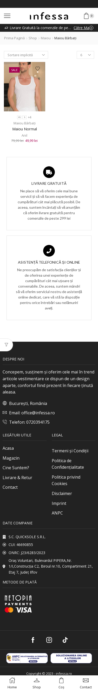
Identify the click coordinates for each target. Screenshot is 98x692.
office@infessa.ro (38, 413)
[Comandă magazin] (26, 55)
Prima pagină (14, 38)
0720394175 (38, 422)
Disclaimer (62, 493)
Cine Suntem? (16, 468)
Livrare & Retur (17, 477)
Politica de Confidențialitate (68, 464)
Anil (24, 135)
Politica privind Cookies (66, 480)
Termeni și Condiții (70, 451)
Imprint (59, 503)
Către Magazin (83, 27)
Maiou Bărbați (25, 123)
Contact (10, 487)
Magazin (11, 458)
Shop (33, 38)
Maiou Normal (24, 128)
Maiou (46, 38)
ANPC (57, 513)
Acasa (8, 448)
